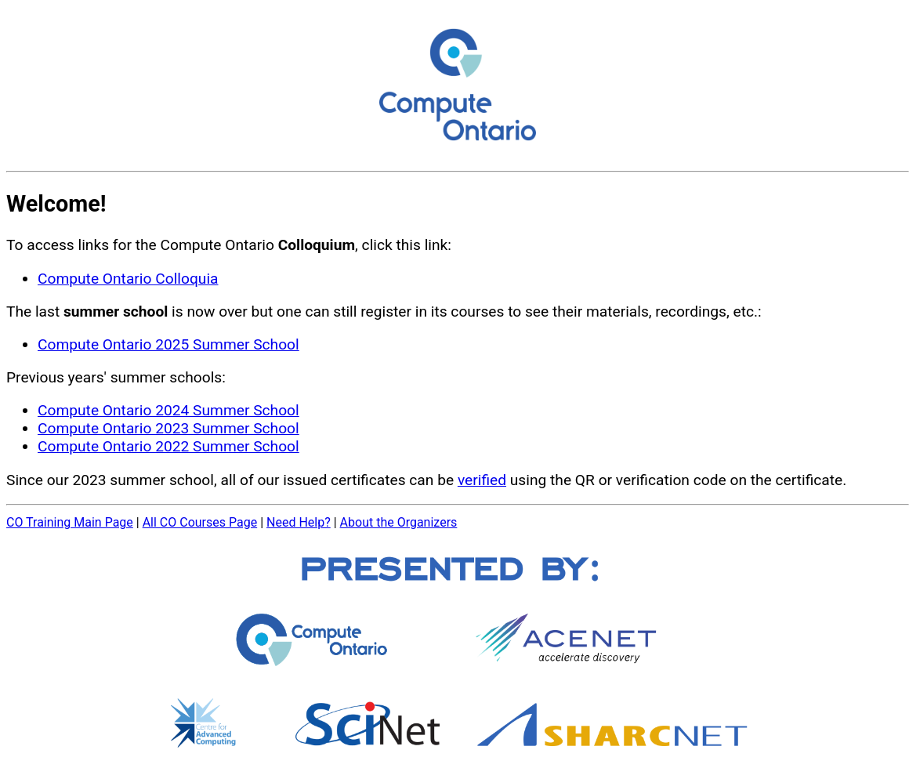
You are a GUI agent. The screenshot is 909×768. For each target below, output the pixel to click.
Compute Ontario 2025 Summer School (168, 344)
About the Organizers (399, 522)
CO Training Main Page (69, 522)
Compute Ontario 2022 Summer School (168, 446)
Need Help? (298, 522)
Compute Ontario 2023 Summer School (168, 428)
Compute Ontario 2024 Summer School (168, 410)
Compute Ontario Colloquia (128, 279)
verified (482, 480)
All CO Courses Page (200, 522)
